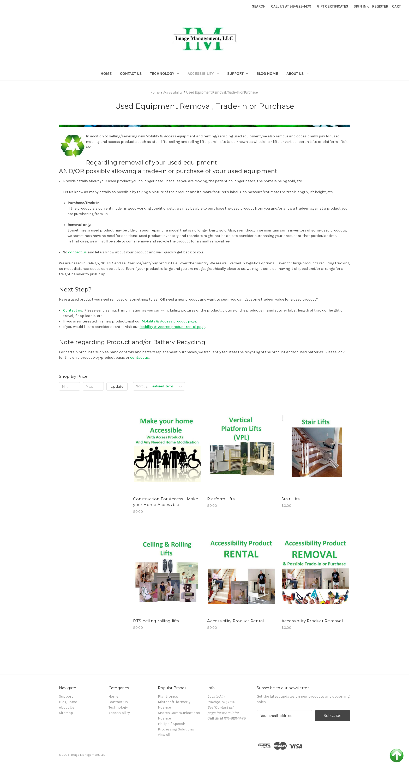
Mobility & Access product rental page (172, 327)
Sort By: (142, 386)
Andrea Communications (179, 713)
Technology (164, 73)
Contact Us (131, 73)
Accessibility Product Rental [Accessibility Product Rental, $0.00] (235, 620)
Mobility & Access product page (169, 321)
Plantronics (168, 696)
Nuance (164, 718)
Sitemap (66, 713)
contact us (77, 252)
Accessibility (203, 73)
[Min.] (69, 386)
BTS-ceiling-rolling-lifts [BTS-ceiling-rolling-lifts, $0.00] (156, 620)
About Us (297, 73)
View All (164, 735)
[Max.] (93, 386)
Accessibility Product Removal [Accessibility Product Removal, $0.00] (312, 620)
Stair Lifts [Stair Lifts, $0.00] (290, 498)
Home (106, 73)
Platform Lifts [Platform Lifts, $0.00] (220, 498)
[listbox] (167, 386)
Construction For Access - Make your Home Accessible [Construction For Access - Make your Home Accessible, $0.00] (165, 501)
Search (258, 6)
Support (237, 73)
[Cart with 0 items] (396, 6)
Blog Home (267, 73)
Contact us (72, 310)
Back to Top (396, 755)
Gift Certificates (332, 6)
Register (380, 6)
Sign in (360, 6)
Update (117, 386)
